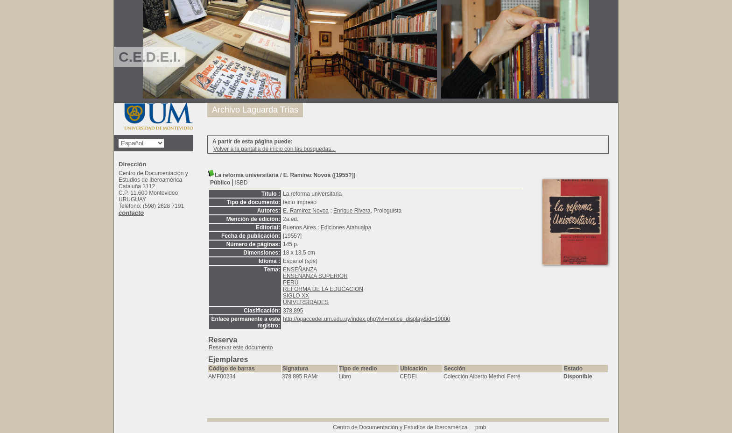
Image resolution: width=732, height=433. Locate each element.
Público (220, 182)
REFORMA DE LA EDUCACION (323, 289)
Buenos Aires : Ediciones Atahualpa (327, 227)
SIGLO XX (296, 295)
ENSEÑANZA (300, 269)
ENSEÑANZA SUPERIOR (315, 276)
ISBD (240, 182)
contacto (131, 212)
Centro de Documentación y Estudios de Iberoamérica (400, 427)
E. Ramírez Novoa (306, 210)
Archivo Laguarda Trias (255, 109)
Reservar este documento (241, 347)
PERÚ (290, 282)
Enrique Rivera (351, 210)
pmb (480, 427)
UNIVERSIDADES (306, 302)
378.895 (293, 310)
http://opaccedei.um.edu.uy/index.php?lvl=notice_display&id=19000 (366, 319)
